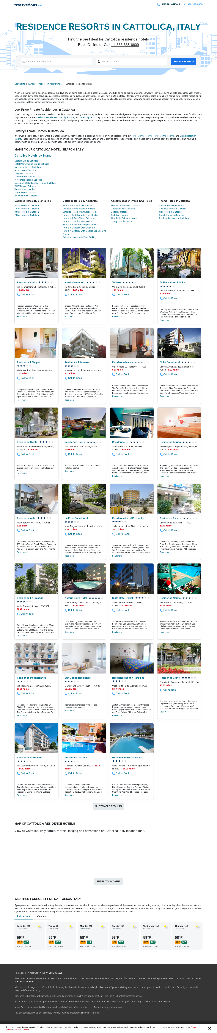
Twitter (55, 1012)
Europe (32, 84)
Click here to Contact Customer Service (123, 995)
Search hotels (184, 61)
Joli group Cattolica (23, 173)
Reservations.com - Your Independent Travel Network (40, 1001)
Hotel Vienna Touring (142, 135)
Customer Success (83, 1007)
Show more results (108, 806)
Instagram (75, 1012)
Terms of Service (22, 1029)
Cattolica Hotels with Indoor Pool (79, 208)
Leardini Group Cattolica (26, 160)
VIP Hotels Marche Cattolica (28, 179)
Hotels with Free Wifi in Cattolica (78, 218)
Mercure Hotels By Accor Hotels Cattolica (35, 183)
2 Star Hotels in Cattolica (26, 215)
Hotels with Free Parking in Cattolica (80, 224)
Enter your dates (108, 881)
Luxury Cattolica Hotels (122, 221)
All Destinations (48, 1007)
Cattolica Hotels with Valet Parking (79, 237)
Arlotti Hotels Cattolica (25, 170)
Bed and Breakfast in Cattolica (125, 205)
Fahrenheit (23, 916)
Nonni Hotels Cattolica (25, 192)
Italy (41, 84)
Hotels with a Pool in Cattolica (77, 205)
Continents (19, 84)
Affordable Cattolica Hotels (124, 218)
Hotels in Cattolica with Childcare (79, 227)
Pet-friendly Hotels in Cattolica (174, 218)
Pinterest (95, 1012)
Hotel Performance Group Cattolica (31, 164)
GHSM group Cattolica (25, 186)
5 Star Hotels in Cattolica (26, 205)
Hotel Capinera (87, 117)
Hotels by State (65, 1007)
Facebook (46, 1012)
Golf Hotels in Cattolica (170, 211)
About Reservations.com (26, 1007)
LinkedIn (85, 1012)
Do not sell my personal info (108, 1007)
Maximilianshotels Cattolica (27, 167)
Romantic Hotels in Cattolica (173, 208)
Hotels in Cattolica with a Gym (77, 221)
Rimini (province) (54, 84)
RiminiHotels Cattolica (25, 189)
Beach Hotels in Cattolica (171, 215)
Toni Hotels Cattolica (24, 176)
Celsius (41, 916)
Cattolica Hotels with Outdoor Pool (79, 211)
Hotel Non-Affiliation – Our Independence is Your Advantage (98, 1001)
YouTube (64, 1012)
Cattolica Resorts (119, 215)
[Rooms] (131, 61)
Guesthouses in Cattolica (123, 208)
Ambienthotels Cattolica (26, 195)
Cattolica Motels (119, 211)
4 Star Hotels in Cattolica (26, 208)
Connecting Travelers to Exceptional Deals (150, 1001)
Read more (22, 316)
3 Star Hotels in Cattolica (26, 211)
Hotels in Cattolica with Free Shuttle (80, 215)
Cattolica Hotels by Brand (33, 155)
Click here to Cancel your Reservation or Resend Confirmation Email (47, 995)
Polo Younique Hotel (64, 117)
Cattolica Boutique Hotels (171, 205)
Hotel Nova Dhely (44, 117)
